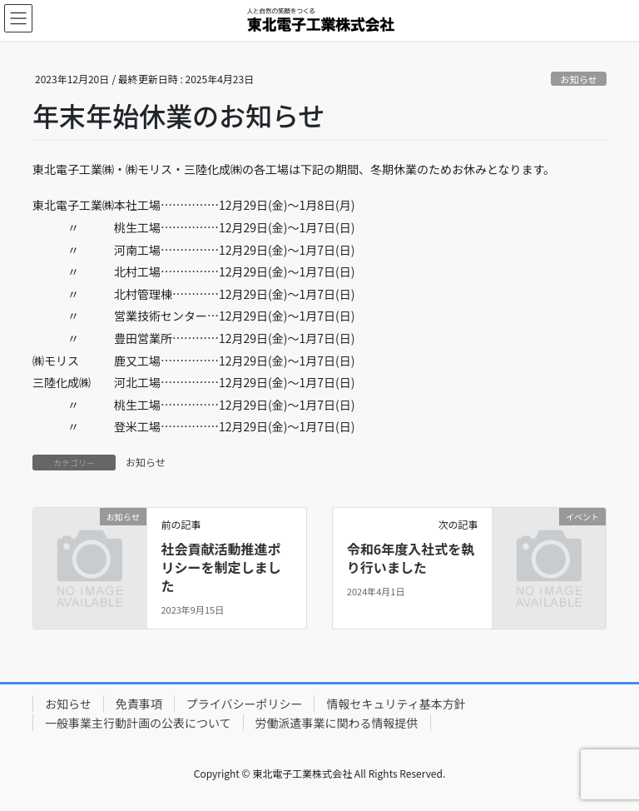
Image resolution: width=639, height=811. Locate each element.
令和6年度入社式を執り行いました (410, 558)
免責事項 (139, 703)
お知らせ (578, 79)
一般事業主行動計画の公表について (138, 722)
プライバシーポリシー (244, 703)
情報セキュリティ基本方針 (395, 703)
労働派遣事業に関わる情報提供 (337, 722)
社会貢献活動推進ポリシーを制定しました (220, 567)
